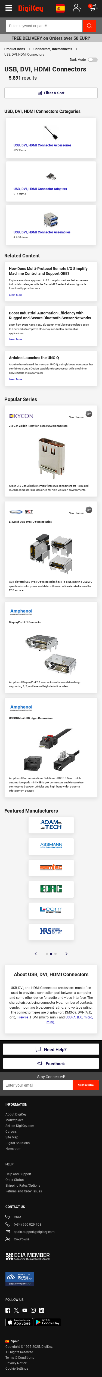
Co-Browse (17, 1239)
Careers (11, 1132)
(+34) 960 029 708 (23, 1225)
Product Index (14, 49)
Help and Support (18, 1174)
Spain (12, 1341)
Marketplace (14, 1120)
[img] (30, 9)
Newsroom (13, 1149)
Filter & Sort (54, 93)
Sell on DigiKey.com (19, 1126)
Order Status (14, 1180)
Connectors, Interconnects (52, 49)
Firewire (23, 1017)
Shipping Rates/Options (22, 1185)
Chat (13, 1217)
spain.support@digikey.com (30, 1232)
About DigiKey (15, 1114)
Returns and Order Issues (23, 1191)
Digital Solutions (17, 1143)
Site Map (11, 1137)
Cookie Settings (16, 1368)
